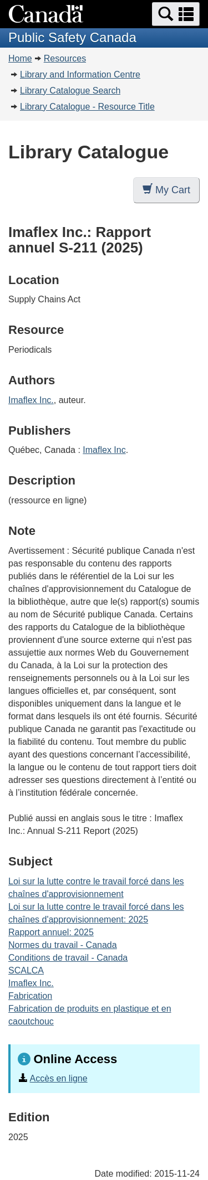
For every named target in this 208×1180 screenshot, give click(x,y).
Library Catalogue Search (70, 90)
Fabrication (30, 996)
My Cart (166, 189)
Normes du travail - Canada (62, 945)
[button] (176, 14)
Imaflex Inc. (31, 400)
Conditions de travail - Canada (68, 957)
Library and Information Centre (80, 74)
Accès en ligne (59, 1078)
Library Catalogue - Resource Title (87, 106)
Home (20, 58)
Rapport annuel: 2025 (51, 932)
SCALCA (26, 970)
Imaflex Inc (104, 450)
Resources (65, 58)
